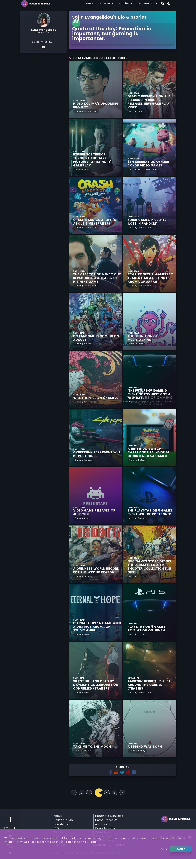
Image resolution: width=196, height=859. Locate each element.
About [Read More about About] (57, 816)
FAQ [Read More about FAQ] (56, 828)
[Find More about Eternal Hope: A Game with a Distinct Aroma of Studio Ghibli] (95, 612)
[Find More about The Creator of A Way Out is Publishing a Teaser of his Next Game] (95, 263)
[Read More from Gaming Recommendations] (143, 169)
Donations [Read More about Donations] (60, 824)
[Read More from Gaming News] (136, 111)
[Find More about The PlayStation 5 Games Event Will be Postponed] (149, 495)
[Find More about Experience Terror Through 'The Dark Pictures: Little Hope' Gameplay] (95, 147)
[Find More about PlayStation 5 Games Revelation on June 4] (149, 612)
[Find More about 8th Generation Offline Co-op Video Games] (149, 147)
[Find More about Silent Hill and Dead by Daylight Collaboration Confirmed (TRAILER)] (95, 670)
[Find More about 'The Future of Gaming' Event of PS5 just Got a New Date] (149, 379)
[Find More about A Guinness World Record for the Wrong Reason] (95, 554)
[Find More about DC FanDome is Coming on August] (95, 321)
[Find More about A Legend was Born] (149, 728)
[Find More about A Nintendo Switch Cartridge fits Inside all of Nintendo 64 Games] (149, 437)
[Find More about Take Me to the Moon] (95, 728)
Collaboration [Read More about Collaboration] (63, 820)
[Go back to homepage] (36, 3)
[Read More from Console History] (137, 459)
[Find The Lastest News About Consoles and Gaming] (89, 3)
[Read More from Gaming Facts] (136, 343)
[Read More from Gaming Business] (83, 343)
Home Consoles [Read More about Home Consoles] (106, 820)
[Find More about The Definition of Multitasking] (149, 321)
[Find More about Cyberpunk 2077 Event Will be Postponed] (95, 437)
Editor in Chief (43, 33)
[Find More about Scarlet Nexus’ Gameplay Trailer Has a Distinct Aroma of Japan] (149, 263)
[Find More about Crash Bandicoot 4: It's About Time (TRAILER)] (95, 205)
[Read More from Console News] (82, 169)
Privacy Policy (13, 842)
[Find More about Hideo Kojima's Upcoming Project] (95, 89)
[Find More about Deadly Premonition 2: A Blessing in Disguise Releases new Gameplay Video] (149, 89)
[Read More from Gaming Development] (86, 111)
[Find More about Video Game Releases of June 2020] (95, 495)
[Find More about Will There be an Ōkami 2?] (95, 379)
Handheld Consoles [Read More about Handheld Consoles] (109, 816)
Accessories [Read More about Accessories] (103, 824)
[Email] (43, 47)
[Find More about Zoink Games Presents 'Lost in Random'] (149, 205)
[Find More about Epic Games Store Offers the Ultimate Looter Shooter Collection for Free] (149, 554)
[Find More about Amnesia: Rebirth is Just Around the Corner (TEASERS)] (149, 670)
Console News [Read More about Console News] (105, 828)
